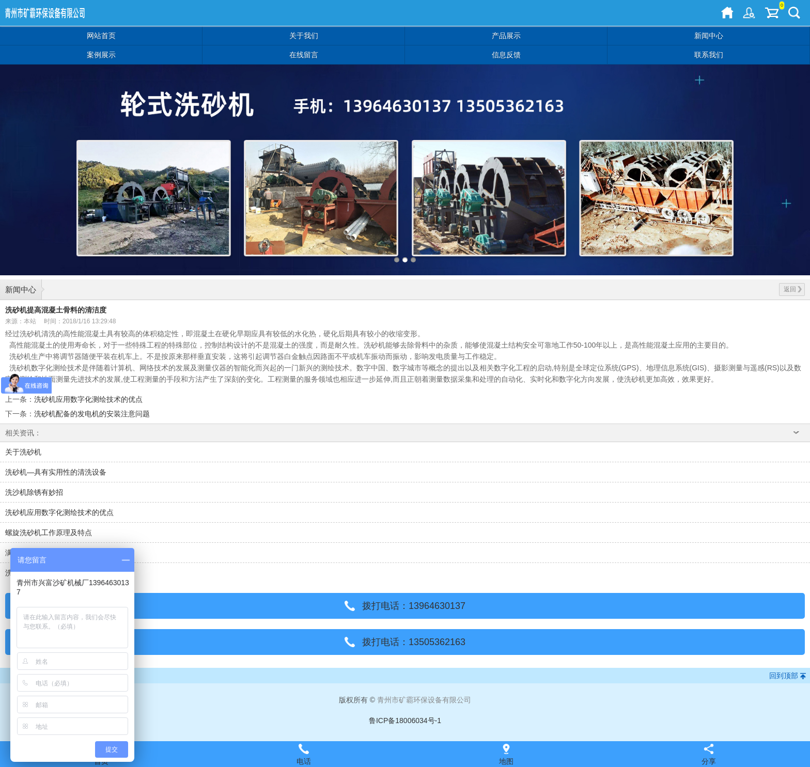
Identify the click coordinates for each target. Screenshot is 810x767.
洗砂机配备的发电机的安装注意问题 (92, 414)
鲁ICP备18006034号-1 (405, 720)
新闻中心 (708, 36)
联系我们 (708, 55)
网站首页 (101, 36)
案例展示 (101, 55)
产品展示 (506, 36)
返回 (793, 289)
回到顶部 (783, 675)
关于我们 (303, 36)
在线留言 (303, 55)
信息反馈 (506, 55)
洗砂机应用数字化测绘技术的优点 (88, 399)
